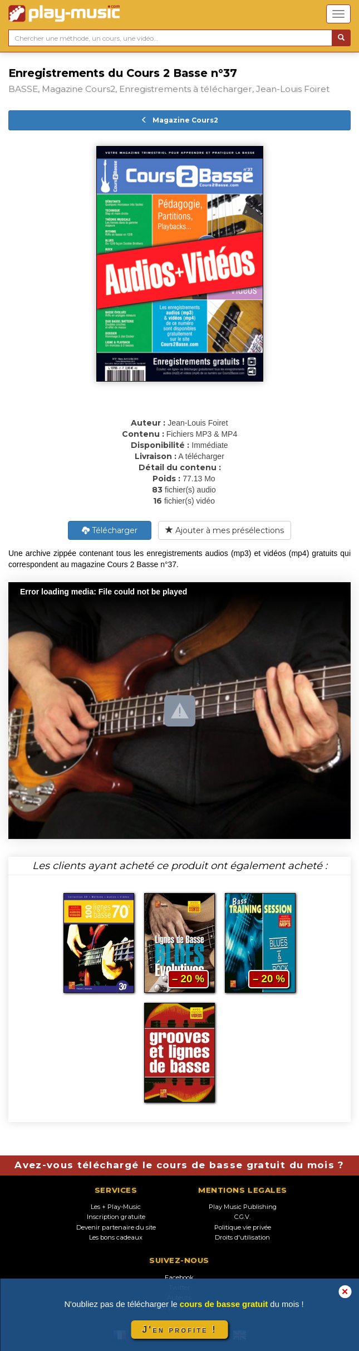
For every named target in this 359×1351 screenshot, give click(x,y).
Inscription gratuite (116, 1217)
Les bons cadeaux (115, 1237)
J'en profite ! (179, 1329)
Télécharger (109, 530)
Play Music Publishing (243, 1207)
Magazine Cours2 (179, 120)
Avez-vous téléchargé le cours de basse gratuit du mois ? (179, 1164)
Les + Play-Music (116, 1207)
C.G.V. (242, 1217)
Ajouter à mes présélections (224, 530)
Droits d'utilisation (242, 1237)
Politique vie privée (242, 1227)
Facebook (179, 1277)
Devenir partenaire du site (116, 1227)
